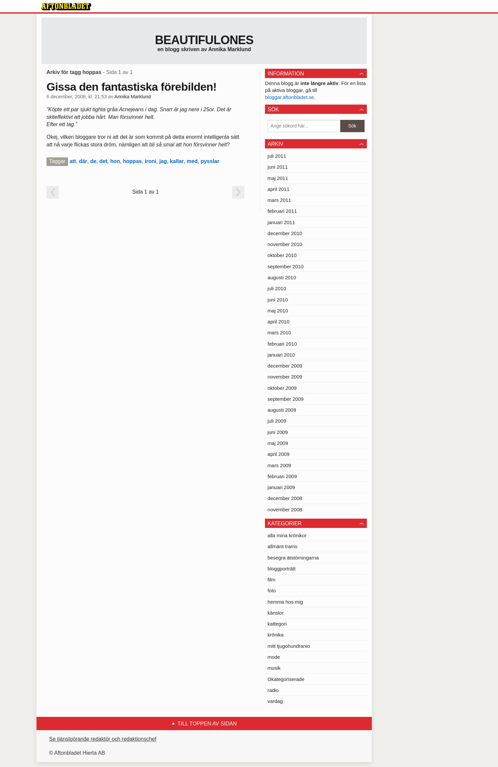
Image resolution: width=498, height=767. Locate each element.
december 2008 (285, 498)
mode (274, 657)
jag (163, 161)
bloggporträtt (281, 568)
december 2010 (285, 233)
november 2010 (285, 244)
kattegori (277, 624)
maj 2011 (278, 178)
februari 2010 (282, 344)
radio (273, 690)
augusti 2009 (282, 410)
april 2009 (279, 454)
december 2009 (285, 366)
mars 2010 (279, 332)
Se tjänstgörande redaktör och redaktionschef (102, 739)
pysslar (210, 161)
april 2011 (279, 189)
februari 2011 (282, 211)
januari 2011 (281, 222)
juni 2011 (278, 167)
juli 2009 (277, 421)
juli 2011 (277, 156)
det (103, 161)
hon (115, 161)
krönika (276, 635)
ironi (150, 161)
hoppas (132, 161)
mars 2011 (279, 200)
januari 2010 (281, 355)
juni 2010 (278, 299)
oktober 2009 (282, 388)
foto (272, 590)
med (192, 161)
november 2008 (285, 509)
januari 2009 (281, 487)
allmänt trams (282, 546)
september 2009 (285, 399)
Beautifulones (204, 40)
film (271, 579)
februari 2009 (282, 476)
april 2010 (279, 321)
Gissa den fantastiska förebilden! (131, 86)
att (72, 161)
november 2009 (285, 377)
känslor (276, 613)
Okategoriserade (286, 679)
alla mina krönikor (287, 535)
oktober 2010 (282, 255)
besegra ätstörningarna (293, 557)
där (83, 161)
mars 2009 (279, 465)
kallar (177, 161)
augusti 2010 (282, 277)
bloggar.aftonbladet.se (289, 97)
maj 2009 (278, 443)
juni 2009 (278, 432)
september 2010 (285, 266)
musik (274, 668)
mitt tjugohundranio (289, 646)
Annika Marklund (133, 96)
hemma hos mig (285, 602)
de (93, 161)
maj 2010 (278, 310)
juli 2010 (277, 288)
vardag (275, 701)
